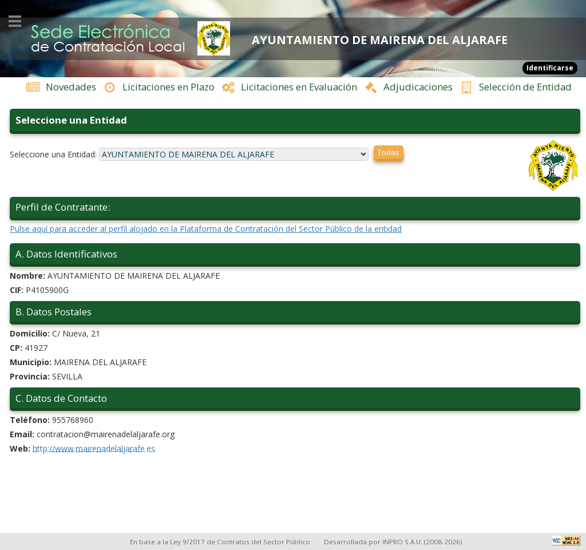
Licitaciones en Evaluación (299, 86)
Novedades (71, 86)
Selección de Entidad (525, 86)
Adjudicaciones (418, 86)
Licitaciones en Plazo (168, 86)
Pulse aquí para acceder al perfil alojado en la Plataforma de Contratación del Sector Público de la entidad (295, 230)
